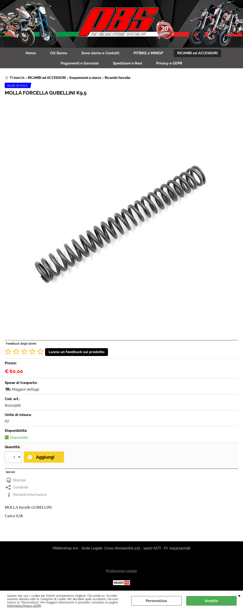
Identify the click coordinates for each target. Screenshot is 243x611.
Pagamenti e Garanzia (80, 63)
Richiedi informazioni (30, 494)
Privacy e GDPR (169, 63)
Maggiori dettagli (25, 389)
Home (31, 53)
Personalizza (156, 601)
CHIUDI (239, 595)
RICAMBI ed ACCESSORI (197, 53)
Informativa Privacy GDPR (24, 605)
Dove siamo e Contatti (100, 53)
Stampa (19, 480)
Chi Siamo (58, 53)
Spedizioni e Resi (127, 63)
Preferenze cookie (121, 571)
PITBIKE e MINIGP (148, 53)
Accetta (211, 601)
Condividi (20, 487)
